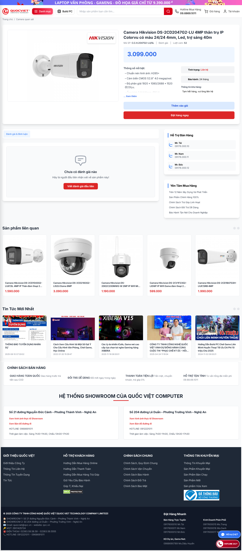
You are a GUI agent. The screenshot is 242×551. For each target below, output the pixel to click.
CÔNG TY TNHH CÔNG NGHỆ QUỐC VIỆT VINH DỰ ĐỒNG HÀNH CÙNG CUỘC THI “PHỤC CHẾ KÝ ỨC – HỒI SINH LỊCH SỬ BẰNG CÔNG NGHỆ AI (169, 351)
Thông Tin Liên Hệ (14, 468)
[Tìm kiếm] (168, 11)
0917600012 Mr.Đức (174, 532)
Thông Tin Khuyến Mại (197, 463)
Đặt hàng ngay (180, 115)
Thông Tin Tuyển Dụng (16, 474)
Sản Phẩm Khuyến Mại (197, 468)
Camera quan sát (25, 19)
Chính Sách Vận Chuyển (138, 468)
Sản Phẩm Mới (192, 480)
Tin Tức (7, 480)
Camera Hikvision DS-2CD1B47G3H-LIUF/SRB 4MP (217, 289)
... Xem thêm (130, 96)
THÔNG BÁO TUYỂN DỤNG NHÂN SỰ (23, 350)
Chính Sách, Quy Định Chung (141, 463)
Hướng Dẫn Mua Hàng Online (80, 463)
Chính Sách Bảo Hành (136, 474)
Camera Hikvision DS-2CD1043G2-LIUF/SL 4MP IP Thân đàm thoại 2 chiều (23, 289)
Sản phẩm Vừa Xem (195, 486)
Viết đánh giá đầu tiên (80, 190)
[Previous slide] (234, 232)
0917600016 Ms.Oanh (214, 528)
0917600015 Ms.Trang (215, 524)
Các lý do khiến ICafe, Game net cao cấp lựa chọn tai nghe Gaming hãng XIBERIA (120, 351)
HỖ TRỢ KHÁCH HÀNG (78, 455)
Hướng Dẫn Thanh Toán (77, 468)
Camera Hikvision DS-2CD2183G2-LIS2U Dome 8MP (71, 289)
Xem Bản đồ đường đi (20, 423)
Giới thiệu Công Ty (14, 463)
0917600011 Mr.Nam (174, 528)
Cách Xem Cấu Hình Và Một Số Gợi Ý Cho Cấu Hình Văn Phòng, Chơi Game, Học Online (72, 351)
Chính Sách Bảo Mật (135, 486)
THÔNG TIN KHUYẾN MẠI (201, 455)
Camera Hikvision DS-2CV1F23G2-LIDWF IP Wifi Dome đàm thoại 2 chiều (168, 289)
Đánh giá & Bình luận (17, 138)
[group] (121, 2)
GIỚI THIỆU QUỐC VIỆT (19, 455)
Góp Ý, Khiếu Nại (73, 486)
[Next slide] (238, 232)
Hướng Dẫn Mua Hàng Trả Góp (81, 474)
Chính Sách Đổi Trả (135, 480)
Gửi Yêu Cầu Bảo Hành (76, 480)
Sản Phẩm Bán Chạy (196, 474)
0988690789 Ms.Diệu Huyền (179, 543)
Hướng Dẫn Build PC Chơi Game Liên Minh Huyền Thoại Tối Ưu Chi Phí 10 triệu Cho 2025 (217, 351)
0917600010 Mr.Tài (174, 524)
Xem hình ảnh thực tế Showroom (26, 418)
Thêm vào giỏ (179, 105)
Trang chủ (7, 19)
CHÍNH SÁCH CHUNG (138, 455)
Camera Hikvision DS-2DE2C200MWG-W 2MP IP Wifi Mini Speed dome (121, 289)
